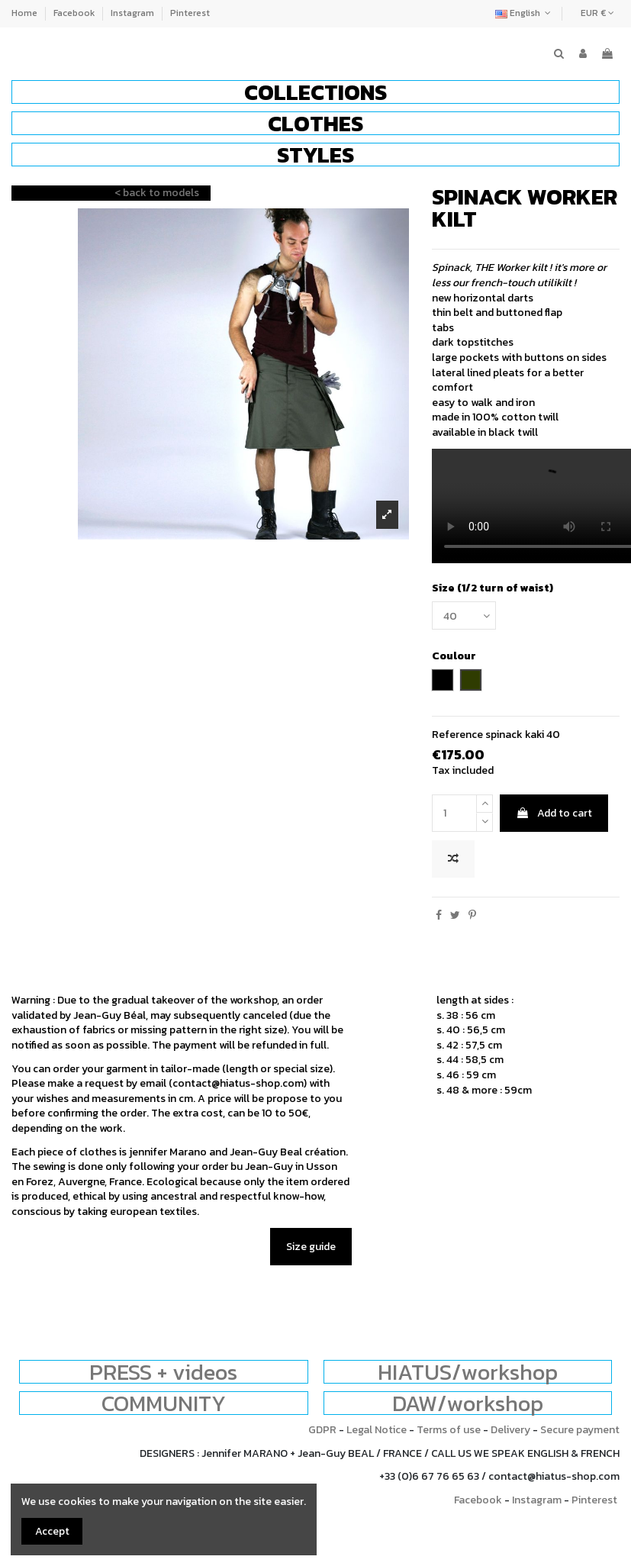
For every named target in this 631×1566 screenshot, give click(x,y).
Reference (457, 735)
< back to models (156, 193)
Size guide (311, 1247)
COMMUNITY (163, 1403)
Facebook (75, 13)
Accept (52, 1531)
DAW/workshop (467, 1403)
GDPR (322, 1430)
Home (25, 13)
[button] (315, 92)
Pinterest (190, 13)
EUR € (597, 13)
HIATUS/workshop (468, 1371)
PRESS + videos (163, 1371)
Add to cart (554, 813)
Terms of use (449, 1430)
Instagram (133, 13)
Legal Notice (376, 1430)
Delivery (510, 1430)
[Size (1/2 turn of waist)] (464, 615)
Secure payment (580, 1430)
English (524, 13)
